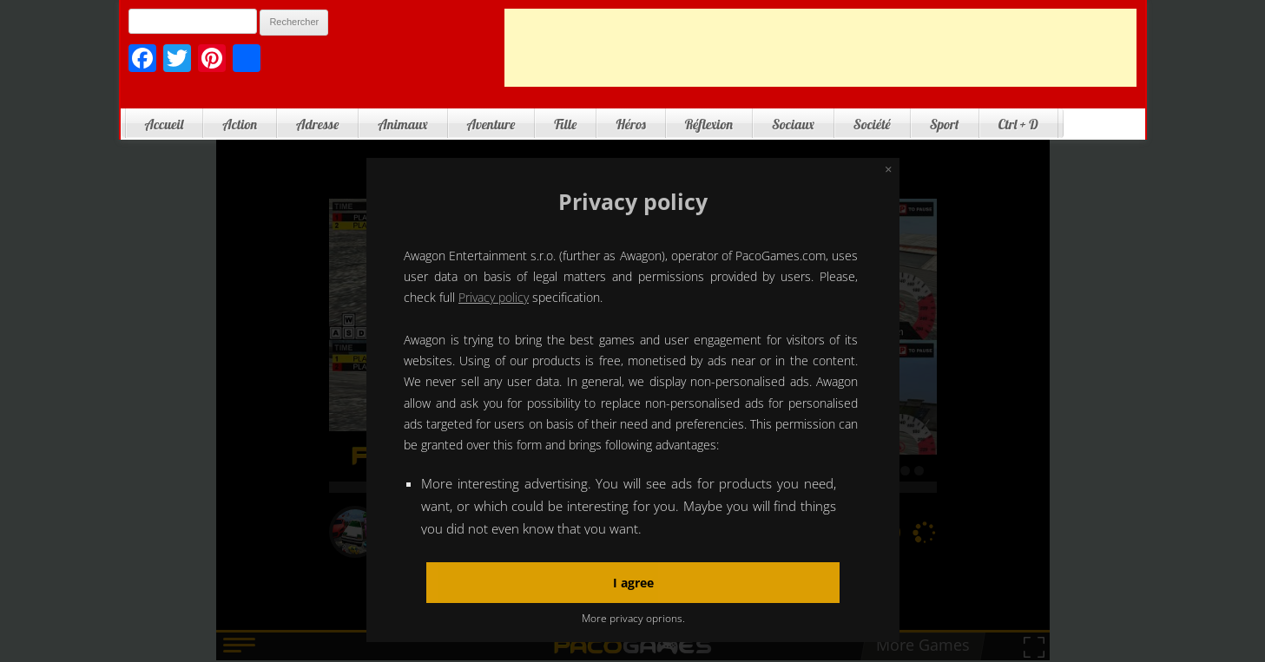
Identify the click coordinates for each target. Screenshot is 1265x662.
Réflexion (709, 124)
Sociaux (793, 124)
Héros (630, 124)
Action (239, 124)
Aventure (491, 124)
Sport (944, 124)
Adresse (317, 124)
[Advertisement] (820, 48)
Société (872, 124)
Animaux (402, 124)
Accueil (164, 124)
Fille (565, 124)
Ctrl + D (1018, 124)
